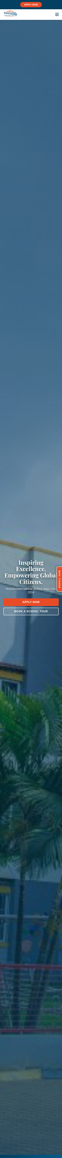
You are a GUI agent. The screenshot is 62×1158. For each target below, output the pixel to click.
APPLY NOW (31, 4)
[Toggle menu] (57, 14)
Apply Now (31, 602)
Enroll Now (59, 579)
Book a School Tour (31, 611)
